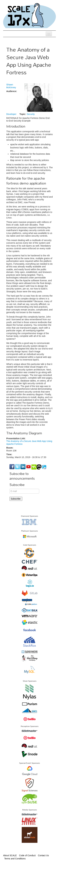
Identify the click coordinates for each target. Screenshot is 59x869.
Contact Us (43, 855)
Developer (11, 114)
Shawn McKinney (11, 86)
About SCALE (10, 855)
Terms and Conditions (14, 858)
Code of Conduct (27, 855)
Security (31, 114)
